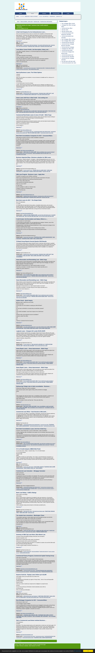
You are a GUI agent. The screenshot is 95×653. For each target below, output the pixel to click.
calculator (56, 13)
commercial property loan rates (47, 132)
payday (44, 13)
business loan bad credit (46, 46)
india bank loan (31, 512)
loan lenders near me (29, 468)
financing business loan (47, 571)
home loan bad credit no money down (27, 112)
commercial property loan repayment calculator (67, 33)
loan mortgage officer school (34, 69)
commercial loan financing (68, 42)
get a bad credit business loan (44, 45)
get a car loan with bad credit (31, 216)
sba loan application (35, 551)
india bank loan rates (27, 511)
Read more (19, 40)
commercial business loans (49, 425)
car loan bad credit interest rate (44, 215)
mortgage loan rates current (45, 615)
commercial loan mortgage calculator (67, 59)
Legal (20, 644)
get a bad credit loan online (31, 328)
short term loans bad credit (44, 597)
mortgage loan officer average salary (22, 69)
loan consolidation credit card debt (45, 406)
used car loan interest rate (30, 215)
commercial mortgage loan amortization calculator (46, 488)
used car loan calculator (28, 345)
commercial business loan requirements (31, 424)
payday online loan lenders (35, 171)
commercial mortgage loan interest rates (31, 487)
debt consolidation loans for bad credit (41, 153)
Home (17, 16)
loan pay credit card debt (29, 406)
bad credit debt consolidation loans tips (23, 444)
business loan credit (27, 238)
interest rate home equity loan (39, 276)
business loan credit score (30, 94)
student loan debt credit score (29, 530)
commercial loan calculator (68, 56)
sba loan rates (65, 29)
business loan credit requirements (43, 237)
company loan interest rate (30, 615)
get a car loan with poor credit (41, 345)
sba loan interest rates (67, 31)
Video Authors (34, 16)
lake (68, 13)
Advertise (52, 16)
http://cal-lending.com (24, 109)
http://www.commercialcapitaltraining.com (28, 568)
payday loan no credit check (39, 170)
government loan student (30, 531)
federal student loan (41, 531)
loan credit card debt (36, 255)
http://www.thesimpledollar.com (26, 213)
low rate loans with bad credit (68, 61)
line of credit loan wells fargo (28, 131)
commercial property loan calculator (67, 37)
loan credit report (37, 238)
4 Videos (22, 28)
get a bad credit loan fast (41, 326)
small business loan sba (25, 552)
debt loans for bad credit (29, 152)
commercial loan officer (44, 424)
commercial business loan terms (36, 425)
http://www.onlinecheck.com (26, 325)
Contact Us (59, 16)
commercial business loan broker (29, 570)
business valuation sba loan (27, 170)
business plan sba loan (44, 551)
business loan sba (46, 171)
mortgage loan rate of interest (24, 616)
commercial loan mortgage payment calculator (67, 44)
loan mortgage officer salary (68, 40)
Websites (27, 16)
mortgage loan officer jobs (68, 48)
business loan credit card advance (30, 45)
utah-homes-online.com (21, 9)
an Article (45, 16)
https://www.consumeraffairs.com (27, 150)
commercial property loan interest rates (42, 131)
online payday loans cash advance (30, 596)
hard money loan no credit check (30, 110)
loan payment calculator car (38, 344)
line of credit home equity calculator (46, 274)
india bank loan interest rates (38, 511)
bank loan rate (23, 512)
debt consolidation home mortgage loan (36, 407)
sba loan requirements (27, 551)
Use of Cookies (28, 644)
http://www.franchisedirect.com (26, 634)
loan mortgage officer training (68, 39)
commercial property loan (67, 55)
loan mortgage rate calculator (40, 616)
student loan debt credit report (42, 530)
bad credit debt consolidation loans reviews (47, 443)
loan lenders (39, 468)
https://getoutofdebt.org (25, 442)
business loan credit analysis (28, 237)
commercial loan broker (40, 636)
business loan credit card (34, 46)
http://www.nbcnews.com (25, 404)
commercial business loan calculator (22, 571)
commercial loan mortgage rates (22, 489)
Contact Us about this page (39, 644)
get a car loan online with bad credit (46, 216)
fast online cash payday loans (33, 597)
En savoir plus (77, 651)
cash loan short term (43, 596)
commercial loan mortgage (68, 47)
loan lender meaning (39, 466)
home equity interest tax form (21, 363)
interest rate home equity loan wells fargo (23, 296)
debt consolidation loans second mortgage (45, 152)
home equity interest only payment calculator (36, 363)
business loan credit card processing (30, 93)
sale (32, 13)
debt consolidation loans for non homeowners (24, 153)
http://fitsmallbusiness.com (25, 91)
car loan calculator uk (27, 344)
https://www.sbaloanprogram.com (27, 194)
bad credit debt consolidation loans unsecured (40, 444)
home (20, 13)
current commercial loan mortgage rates (28, 488)
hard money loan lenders (43, 110)
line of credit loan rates (34, 132)
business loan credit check (22, 197)
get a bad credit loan (44, 328)
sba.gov (22, 43)
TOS (23, 644)
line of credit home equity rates (30, 274)
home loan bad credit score (40, 112)
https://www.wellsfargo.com (25, 130)
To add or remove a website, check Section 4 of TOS (27, 645)
